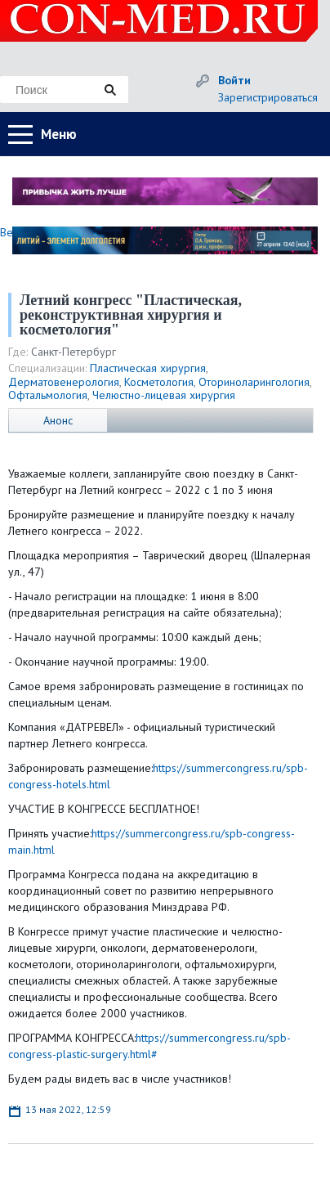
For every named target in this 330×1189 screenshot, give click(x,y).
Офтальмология (47, 395)
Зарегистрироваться (268, 97)
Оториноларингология (254, 382)
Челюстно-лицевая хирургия (163, 395)
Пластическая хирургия (148, 368)
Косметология (159, 382)
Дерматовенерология (63, 382)
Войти (234, 80)
